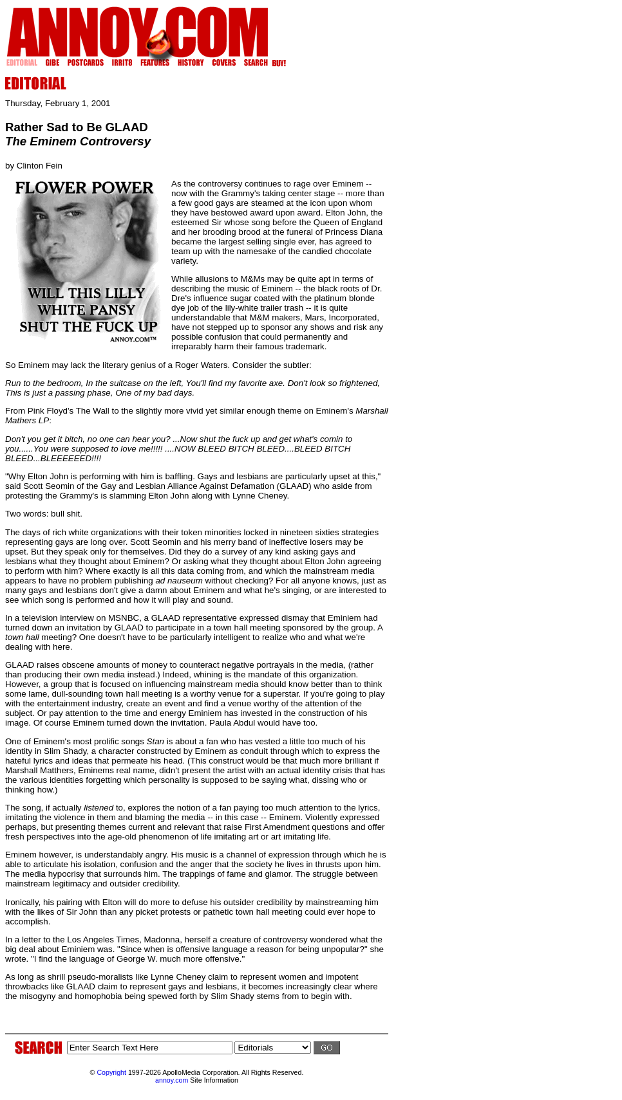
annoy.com (171, 1080)
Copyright (111, 1072)
